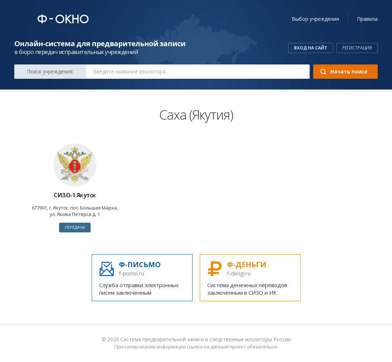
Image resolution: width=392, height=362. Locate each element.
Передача (75, 227)
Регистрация (357, 48)
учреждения (315, 18)
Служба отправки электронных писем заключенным (142, 278)
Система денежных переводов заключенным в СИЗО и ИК (250, 278)
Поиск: (50, 71)
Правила (367, 18)
